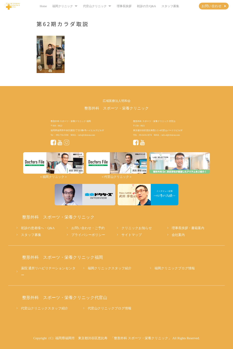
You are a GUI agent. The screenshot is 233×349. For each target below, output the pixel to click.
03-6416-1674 (145, 135)
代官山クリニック (97, 6)
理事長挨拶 (124, 6)
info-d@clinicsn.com (171, 135)
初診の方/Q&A (146, 6)
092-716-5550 (62, 135)
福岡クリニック (65, 6)
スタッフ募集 (170, 6)
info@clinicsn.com (86, 135)
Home (43, 6)
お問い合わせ (211, 6)
